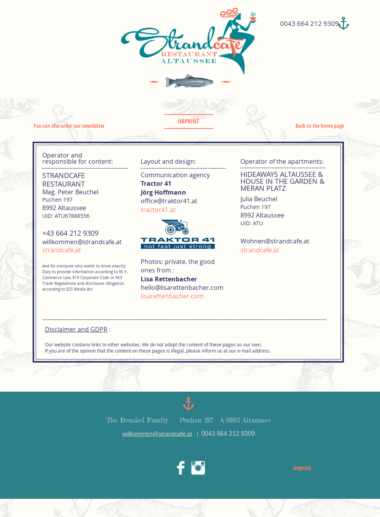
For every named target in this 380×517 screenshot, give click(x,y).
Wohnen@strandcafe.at (274, 241)
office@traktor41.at (169, 201)
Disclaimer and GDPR (76, 329)
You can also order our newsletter (69, 125)
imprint (302, 468)
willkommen (137, 433)
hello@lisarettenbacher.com (182, 287)
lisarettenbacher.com (172, 296)
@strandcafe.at (172, 433)
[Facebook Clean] (181, 468)
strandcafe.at (61, 250)
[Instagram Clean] (198, 468)
